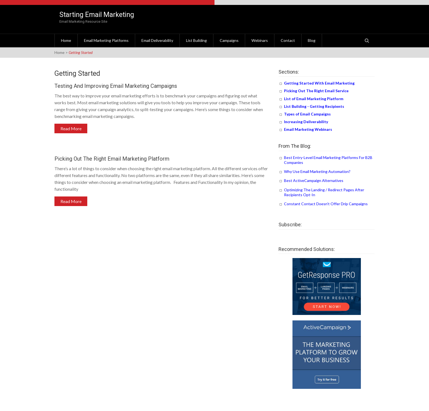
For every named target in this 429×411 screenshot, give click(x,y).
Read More (71, 128)
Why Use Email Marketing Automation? (317, 171)
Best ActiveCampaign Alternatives (313, 180)
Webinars (259, 40)
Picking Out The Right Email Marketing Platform (111, 158)
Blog (311, 40)
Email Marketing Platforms (106, 40)
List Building (196, 40)
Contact (288, 40)
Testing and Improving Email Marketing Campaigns (115, 86)
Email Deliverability (157, 40)
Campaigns (229, 40)
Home (66, 40)
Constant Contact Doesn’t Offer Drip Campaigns (326, 203)
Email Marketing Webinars (308, 129)
